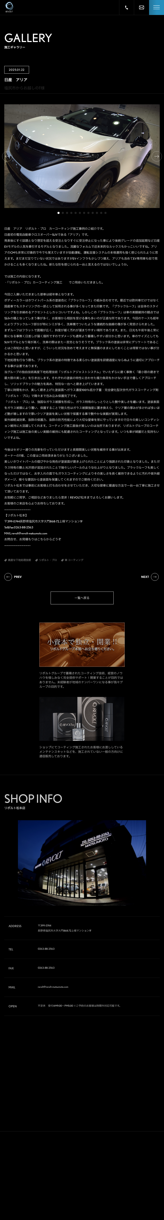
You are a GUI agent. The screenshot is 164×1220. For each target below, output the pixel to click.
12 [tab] (105, 213)
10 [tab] (97, 213)
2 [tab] (63, 213)
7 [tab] (84, 213)
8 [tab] (88, 213)
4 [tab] (71, 213)
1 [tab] (58, 213)
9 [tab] (93, 213)
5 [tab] (76, 213)
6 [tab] (80, 213)
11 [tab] (101, 213)
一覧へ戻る (82, 598)
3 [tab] (67, 213)
